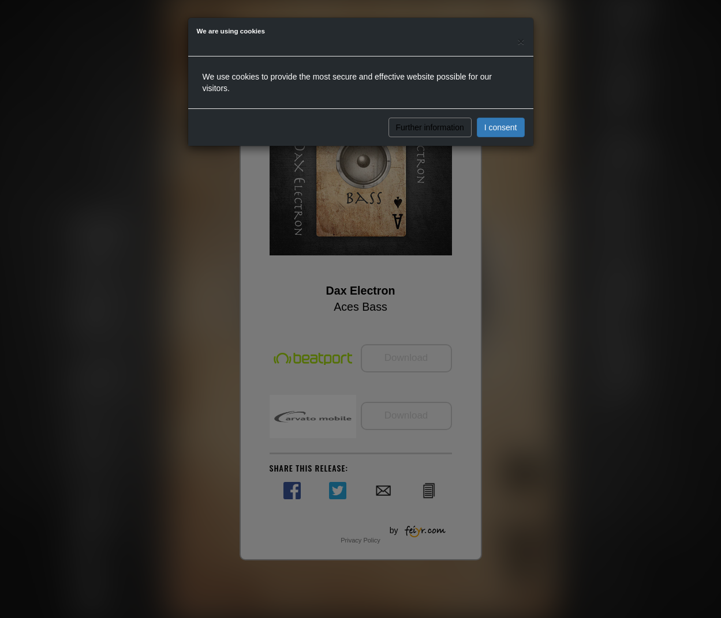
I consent (500, 127)
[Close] (520, 41)
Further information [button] (430, 127)
